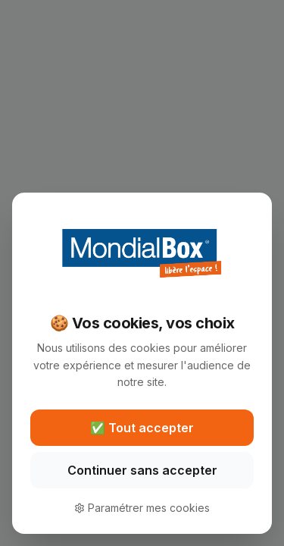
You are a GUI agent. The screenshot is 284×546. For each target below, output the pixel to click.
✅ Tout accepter (142, 427)
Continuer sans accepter (142, 470)
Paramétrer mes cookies (142, 507)
